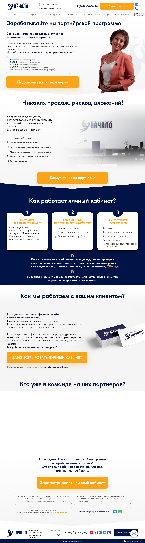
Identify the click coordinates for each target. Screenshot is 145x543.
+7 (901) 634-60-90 (86, 6)
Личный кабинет (49, 4)
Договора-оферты (58, 366)
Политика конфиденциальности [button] (72, 541)
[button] (117, 6)
